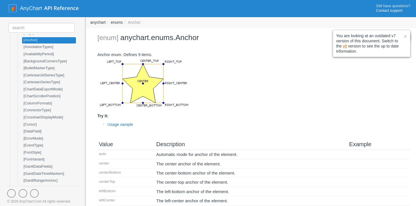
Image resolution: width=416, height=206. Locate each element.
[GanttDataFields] (37, 166)
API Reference (61, 8)
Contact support (389, 10)
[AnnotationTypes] (38, 47)
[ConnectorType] (37, 110)
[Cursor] (30, 124)
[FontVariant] (33, 159)
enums (117, 22)
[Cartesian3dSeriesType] (43, 75)
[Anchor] (30, 40)
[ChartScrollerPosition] (41, 96)
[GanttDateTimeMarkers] (43, 173)
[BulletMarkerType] (38, 68)
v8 (345, 46)
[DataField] (32, 131)
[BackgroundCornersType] (45, 61)
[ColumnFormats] (37, 103)
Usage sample (120, 124)
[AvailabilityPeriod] (38, 54)
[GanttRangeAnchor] (40, 180)
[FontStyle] (32, 152)
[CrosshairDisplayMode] (43, 117)
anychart (98, 22)
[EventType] (33, 145)
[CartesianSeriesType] (41, 82)
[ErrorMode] (33, 138)
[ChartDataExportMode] (43, 89)
